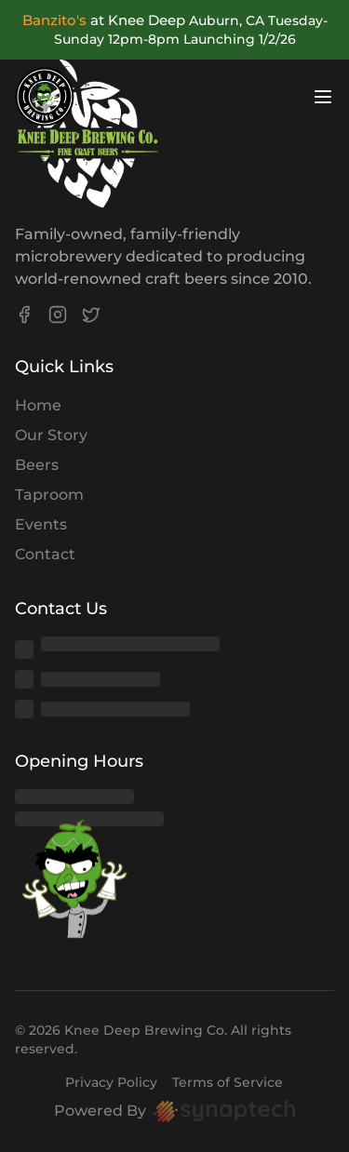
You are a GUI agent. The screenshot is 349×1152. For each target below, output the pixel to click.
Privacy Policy (111, 1082)
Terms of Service (227, 1082)
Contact (45, 554)
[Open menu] (323, 97)
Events (41, 524)
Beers (37, 465)
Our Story (51, 435)
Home (38, 405)
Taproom (49, 494)
